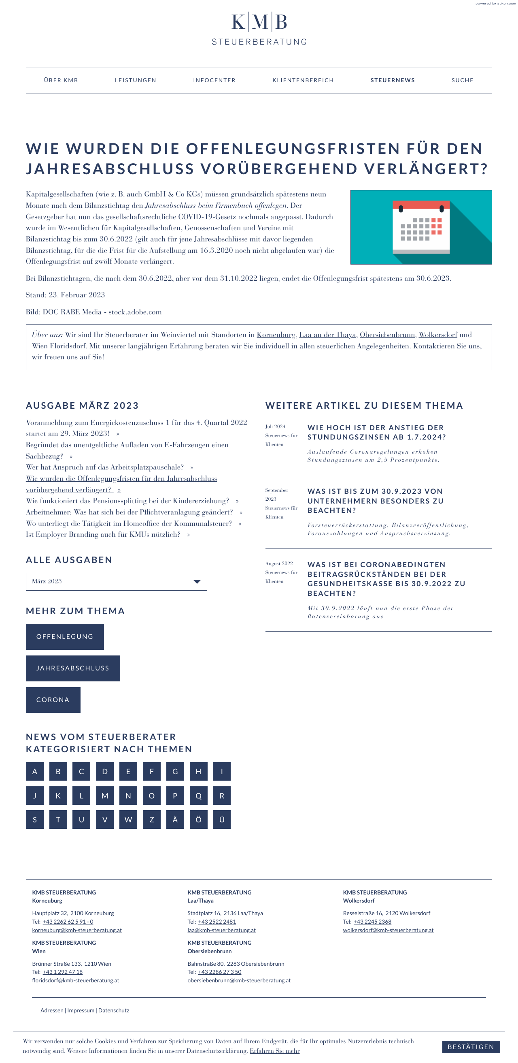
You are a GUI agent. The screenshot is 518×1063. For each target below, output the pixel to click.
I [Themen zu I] (222, 771)
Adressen (52, 1010)
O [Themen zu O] (152, 795)
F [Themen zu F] (152, 771)
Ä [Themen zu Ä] (175, 819)
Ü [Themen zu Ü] (222, 819)
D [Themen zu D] (105, 771)
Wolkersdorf (437, 335)
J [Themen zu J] (34, 795)
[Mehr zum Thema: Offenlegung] (65, 636)
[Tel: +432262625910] (68, 921)
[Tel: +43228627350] (220, 971)
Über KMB (61, 80)
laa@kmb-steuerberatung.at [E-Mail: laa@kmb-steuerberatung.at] (222, 929)
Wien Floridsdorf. (59, 347)
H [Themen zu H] (199, 771)
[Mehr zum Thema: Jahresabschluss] (73, 668)
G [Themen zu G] (175, 771)
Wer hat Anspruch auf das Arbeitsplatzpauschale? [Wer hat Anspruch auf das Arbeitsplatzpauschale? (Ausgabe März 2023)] (106, 468)
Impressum (80, 1010)
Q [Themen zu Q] (198, 795)
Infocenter (214, 80)
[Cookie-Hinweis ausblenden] (471, 1047)
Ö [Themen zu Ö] (198, 819)
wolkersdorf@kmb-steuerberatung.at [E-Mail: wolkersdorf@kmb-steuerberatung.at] (388, 929)
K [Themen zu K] (58, 795)
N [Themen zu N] (128, 795)
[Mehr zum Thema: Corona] (53, 700)
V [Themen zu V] (105, 819)
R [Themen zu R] (221, 795)
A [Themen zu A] (34, 771)
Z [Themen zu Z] (151, 819)
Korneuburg (276, 335)
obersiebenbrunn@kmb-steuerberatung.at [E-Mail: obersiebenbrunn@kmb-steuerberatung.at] (239, 980)
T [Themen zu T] (58, 819)
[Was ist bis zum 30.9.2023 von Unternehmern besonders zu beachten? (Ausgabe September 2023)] (379, 518)
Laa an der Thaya (327, 335)
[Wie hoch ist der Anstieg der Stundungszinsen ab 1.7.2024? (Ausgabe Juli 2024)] (379, 449)
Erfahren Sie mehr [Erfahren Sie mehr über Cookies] (274, 1052)
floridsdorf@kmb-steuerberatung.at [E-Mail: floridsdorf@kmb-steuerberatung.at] (75, 980)
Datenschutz (114, 1010)
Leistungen (136, 80)
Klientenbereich (303, 80)
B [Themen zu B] (58, 771)
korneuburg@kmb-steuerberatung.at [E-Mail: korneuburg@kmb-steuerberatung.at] (77, 929)
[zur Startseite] (259, 28)
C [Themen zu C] (81, 771)
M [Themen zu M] (105, 795)
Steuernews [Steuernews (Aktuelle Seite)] (393, 80)
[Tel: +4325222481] (217, 921)
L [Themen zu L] (81, 795)
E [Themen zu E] (128, 771)
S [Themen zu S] (35, 819)
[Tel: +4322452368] (372, 921)
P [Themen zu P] (175, 795)
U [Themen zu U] (81, 819)
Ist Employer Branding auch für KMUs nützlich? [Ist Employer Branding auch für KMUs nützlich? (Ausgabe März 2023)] (104, 535)
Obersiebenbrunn (387, 335)
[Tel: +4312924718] (63, 971)
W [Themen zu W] (128, 819)
